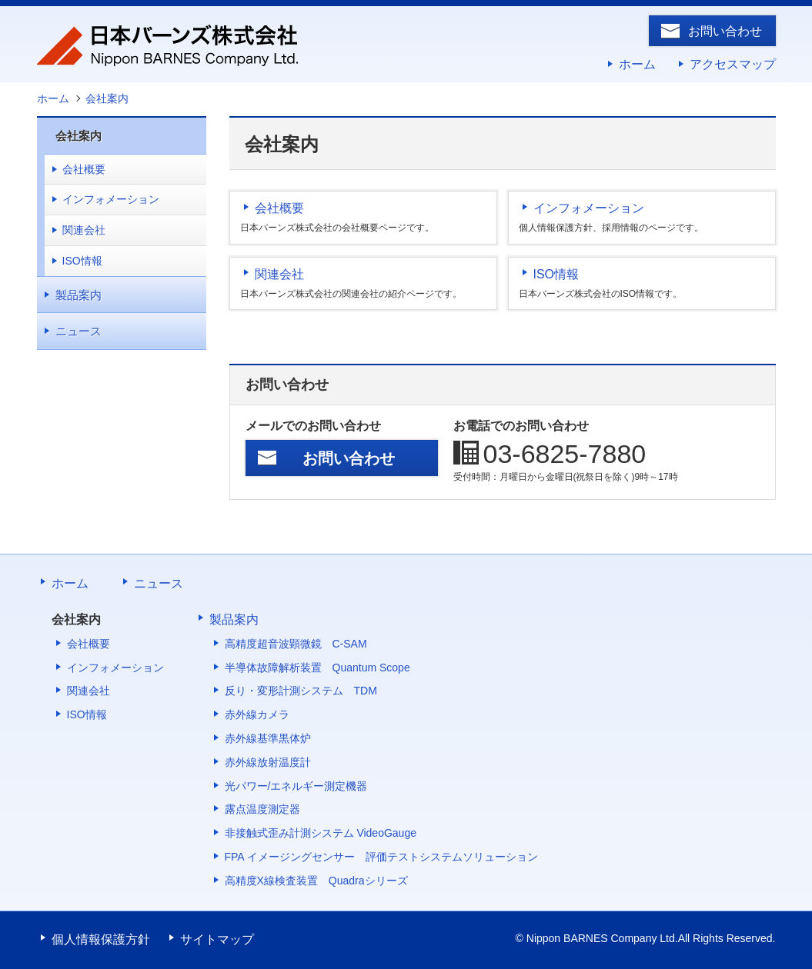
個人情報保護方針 (101, 939)
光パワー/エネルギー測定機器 (296, 786)
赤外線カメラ (257, 714)
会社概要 (279, 208)
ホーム (637, 64)
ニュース (78, 331)
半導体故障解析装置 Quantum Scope (317, 667)
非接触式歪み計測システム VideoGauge (320, 833)
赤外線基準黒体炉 (268, 738)
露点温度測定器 (262, 809)
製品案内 (78, 294)
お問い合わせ (725, 31)
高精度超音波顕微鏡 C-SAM (296, 644)
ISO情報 (556, 274)
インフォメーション (588, 208)
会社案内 (78, 135)
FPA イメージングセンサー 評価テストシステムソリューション (381, 857)
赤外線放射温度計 (268, 762)
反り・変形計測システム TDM (301, 690)
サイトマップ (217, 939)
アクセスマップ (733, 64)
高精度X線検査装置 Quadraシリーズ (316, 880)
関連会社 (279, 274)
